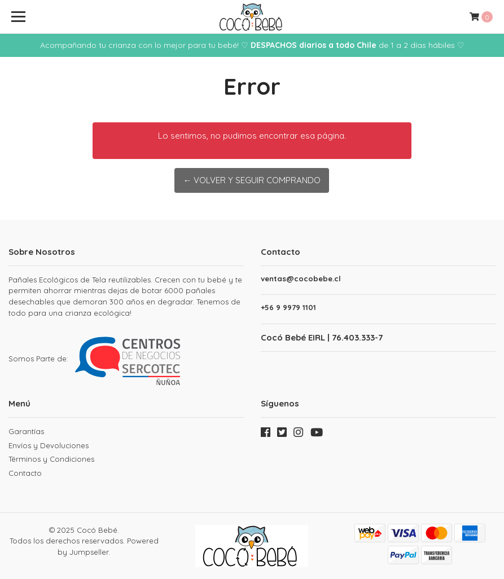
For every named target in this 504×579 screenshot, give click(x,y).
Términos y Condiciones (51, 458)
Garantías (26, 431)
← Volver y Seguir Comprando (252, 180)
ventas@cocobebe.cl (301, 279)
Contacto (25, 473)
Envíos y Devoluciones (48, 445)
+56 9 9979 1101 (288, 307)
